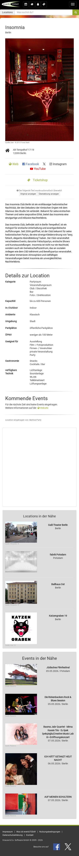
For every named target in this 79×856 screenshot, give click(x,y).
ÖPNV (8, 334)
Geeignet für (11, 341)
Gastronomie (12, 361)
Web (14, 164)
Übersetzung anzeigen (49, 194)
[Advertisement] (39, 467)
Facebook (31, 164)
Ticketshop (37, 180)
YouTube (38, 168)
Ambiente (10, 314)
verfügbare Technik (11, 372)
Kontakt (29, 835)
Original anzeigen (28, 194)
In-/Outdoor (11, 307)
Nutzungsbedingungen (49, 832)
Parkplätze (11, 328)
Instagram (58, 164)
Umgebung (11, 321)
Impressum (8, 832)
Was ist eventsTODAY (26, 832)
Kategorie (10, 281)
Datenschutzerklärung (13, 835)
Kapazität (10, 301)
